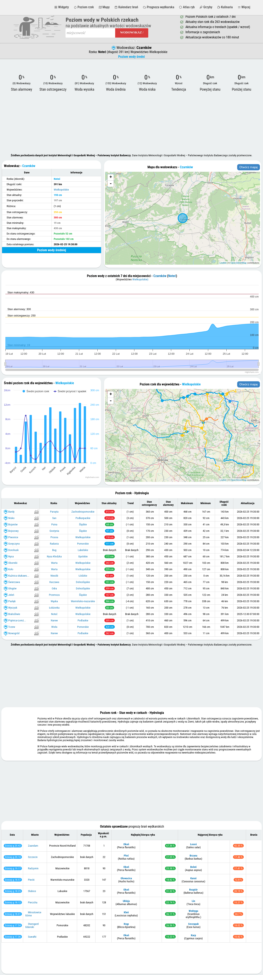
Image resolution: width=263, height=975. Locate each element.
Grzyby (206, 7)
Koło (10, 569)
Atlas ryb (187, 7)
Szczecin (32, 857)
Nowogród (13, 633)
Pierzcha (32, 902)
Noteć (172, 276)
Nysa (11, 556)
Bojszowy (13, 530)
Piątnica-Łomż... (17, 620)
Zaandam (33, 845)
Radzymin (33, 868)
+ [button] (110, 177)
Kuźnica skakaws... (18, 575)
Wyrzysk (12, 607)
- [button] (110, 184)
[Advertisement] (131, 123)
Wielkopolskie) (140, 279)
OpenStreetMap (239, 263)
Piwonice (13, 537)
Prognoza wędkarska (158, 7)
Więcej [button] (244, 7)
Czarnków (159, 276)
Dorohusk (13, 549)
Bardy (11, 511)
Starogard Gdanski (31, 925)
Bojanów (13, 524)
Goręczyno (14, 543)
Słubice (32, 891)
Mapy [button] (104, 7)
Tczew (11, 626)
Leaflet (223, 263)
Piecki (31, 879)
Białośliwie (14, 613)
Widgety (61, 7)
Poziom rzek (84, 7)
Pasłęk (12, 601)
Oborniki (12, 562)
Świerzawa (14, 581)
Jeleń (11, 594)
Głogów (12, 588)
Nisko (11, 517)
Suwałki (32, 936)
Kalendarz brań (126, 7)
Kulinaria (225, 7)
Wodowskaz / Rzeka (131, 34)
